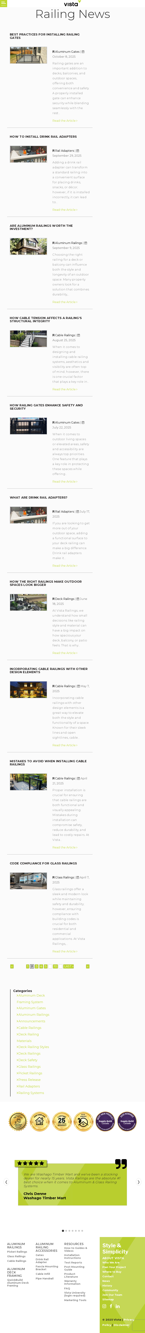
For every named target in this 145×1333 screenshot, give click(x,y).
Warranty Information (72, 1282)
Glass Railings (64, 877)
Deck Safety (27, 1060)
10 (55, 966)
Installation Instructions (72, 1256)
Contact (108, 1276)
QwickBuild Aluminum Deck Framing (18, 1283)
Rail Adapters (64, 150)
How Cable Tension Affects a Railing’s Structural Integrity (46, 319)
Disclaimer (121, 1325)
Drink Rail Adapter (42, 1261)
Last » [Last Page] (69, 966)
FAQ (67, 1288)
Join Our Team (112, 1294)
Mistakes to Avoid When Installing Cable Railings (48, 762)
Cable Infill (43, 1273)
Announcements (31, 1021)
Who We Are (110, 1262)
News (106, 1281)
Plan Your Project (114, 1267)
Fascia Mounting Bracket (47, 1268)
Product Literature (71, 1275)
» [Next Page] (87, 966)
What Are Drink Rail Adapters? (39, 497)
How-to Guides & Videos (75, 1249)
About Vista (113, 1258)
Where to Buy (111, 1271)
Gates (40, 1255)
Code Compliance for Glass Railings (43, 863)
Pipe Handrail (45, 1278)
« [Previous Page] (12, 966)
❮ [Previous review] (6, 1182)
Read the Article (64, 120)
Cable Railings (65, 335)
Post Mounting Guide (74, 1268)
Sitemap (108, 1299)
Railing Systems (31, 1093)
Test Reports (73, 1262)
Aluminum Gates (67, 51)
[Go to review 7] (82, 1231)
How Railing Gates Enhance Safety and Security (46, 406)
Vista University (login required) (74, 1294)
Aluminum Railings (68, 243)
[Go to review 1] (63, 1231)
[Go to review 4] (72, 1231)
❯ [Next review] (138, 1182)
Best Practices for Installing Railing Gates (45, 36)
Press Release (29, 1080)
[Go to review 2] (66, 1231)
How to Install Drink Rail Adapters (43, 136)
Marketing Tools (75, 1300)
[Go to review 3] (69, 1231)
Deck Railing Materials (28, 1037)
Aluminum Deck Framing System (31, 999)
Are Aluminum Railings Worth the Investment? (41, 227)
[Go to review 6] (79, 1231)
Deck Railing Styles (33, 1047)
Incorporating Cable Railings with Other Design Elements (49, 670)
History (107, 1285)
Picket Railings (30, 1073)
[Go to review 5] (76, 1231)
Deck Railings (64, 599)
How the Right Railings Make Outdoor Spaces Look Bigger (46, 583)
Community (110, 1290)
